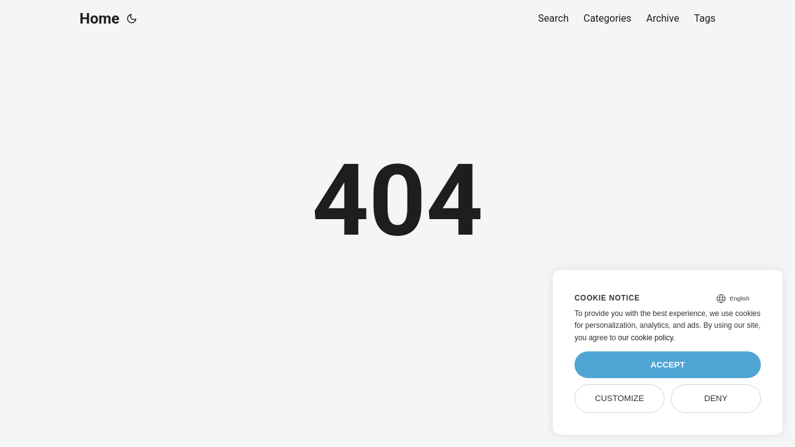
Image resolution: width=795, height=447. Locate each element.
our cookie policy (645, 337)
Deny (716, 398)
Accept (667, 364)
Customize (619, 398)
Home (99, 18)
